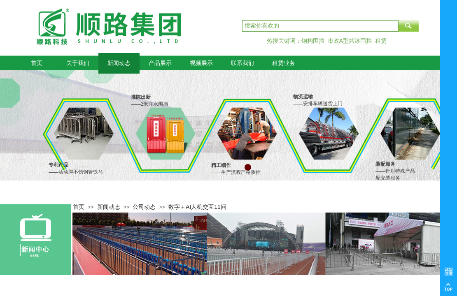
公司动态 (144, 207)
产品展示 (160, 63)
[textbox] (320, 26)
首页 (36, 63)
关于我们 (77, 63)
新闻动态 (119, 63)
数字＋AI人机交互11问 (197, 207)
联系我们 (242, 63)
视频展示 (201, 63)
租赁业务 (283, 63)
